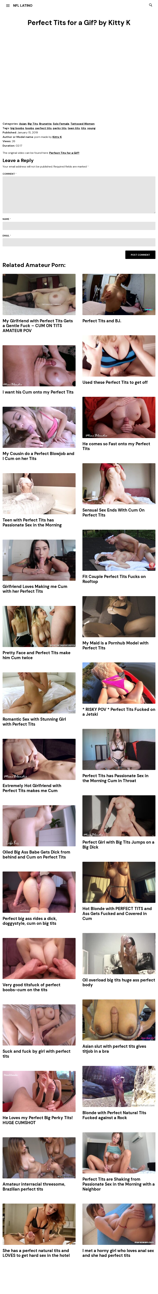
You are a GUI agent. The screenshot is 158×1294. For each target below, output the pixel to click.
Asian (23, 124)
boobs (29, 128)
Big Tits (33, 124)
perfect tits (43, 128)
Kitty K (57, 137)
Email (7, 235)
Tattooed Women (82, 124)
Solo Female (61, 124)
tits (83, 128)
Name (7, 219)
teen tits (74, 128)
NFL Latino (22, 5)
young (91, 128)
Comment (10, 173)
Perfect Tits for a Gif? (64, 153)
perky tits (60, 128)
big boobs (17, 128)
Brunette (45, 124)
